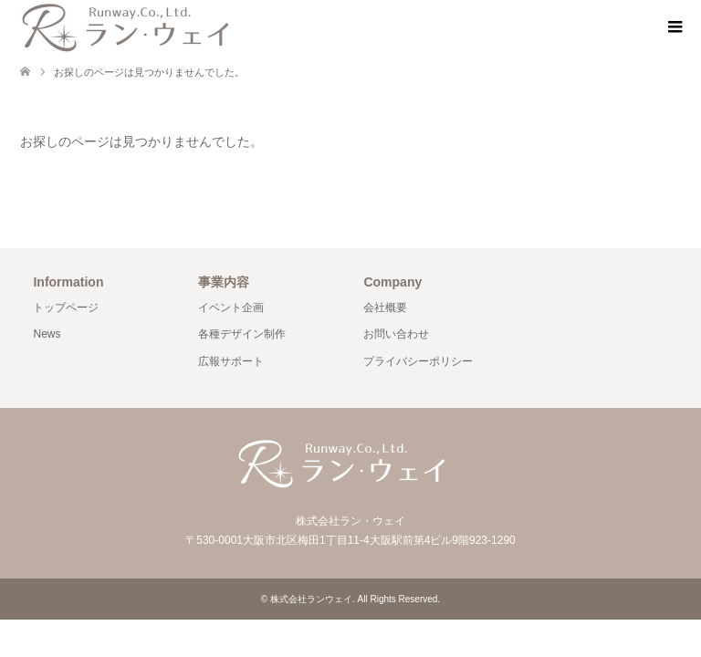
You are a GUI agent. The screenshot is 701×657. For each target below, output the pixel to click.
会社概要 (385, 307)
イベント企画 (231, 307)
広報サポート (231, 361)
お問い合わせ (396, 334)
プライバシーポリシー (418, 361)
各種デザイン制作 (242, 334)
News (46, 334)
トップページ (66, 307)
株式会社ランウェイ (311, 599)
